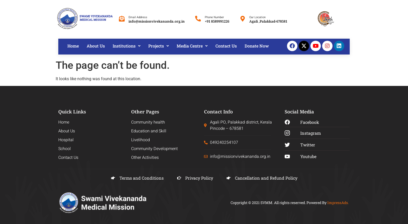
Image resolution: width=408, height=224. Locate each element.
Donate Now (257, 46)
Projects (158, 46)
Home (73, 46)
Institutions (127, 46)
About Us (96, 46)
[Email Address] (122, 19)
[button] (126, 46)
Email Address (138, 17)
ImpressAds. (338, 202)
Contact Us (226, 46)
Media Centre (192, 46)
